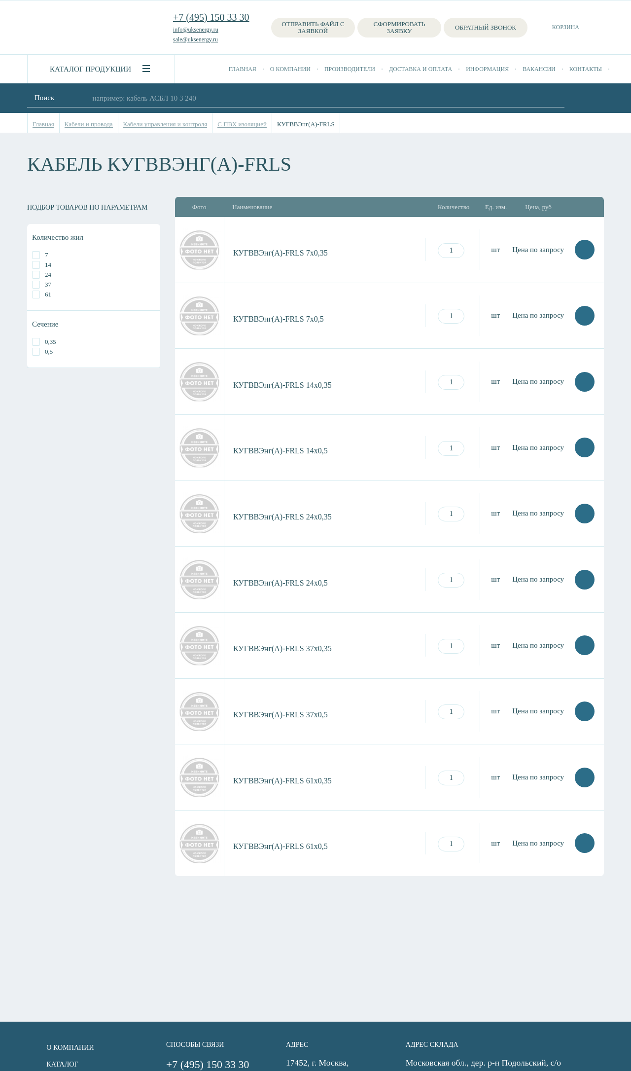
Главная (242, 69)
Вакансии (539, 69)
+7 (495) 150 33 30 (211, 17)
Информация (487, 69)
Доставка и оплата (420, 69)
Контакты (585, 69)
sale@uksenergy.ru (195, 39)
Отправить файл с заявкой (312, 27)
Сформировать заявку (399, 27)
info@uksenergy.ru (195, 29)
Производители (349, 69)
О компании (290, 69)
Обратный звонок (485, 27)
